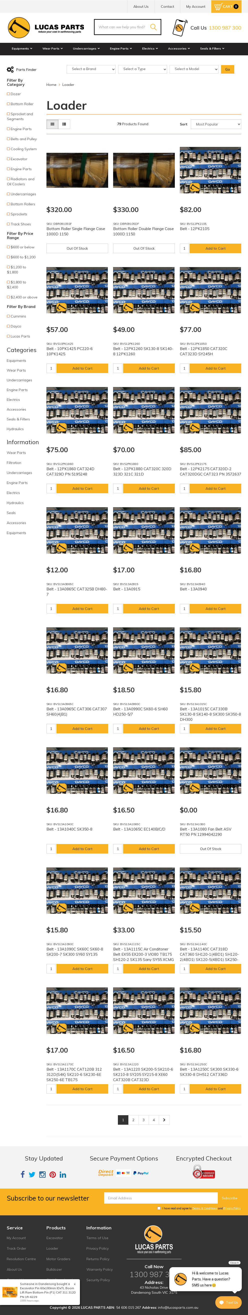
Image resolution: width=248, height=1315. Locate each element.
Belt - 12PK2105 (194, 228)
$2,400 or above (24, 297)
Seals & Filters (212, 48)
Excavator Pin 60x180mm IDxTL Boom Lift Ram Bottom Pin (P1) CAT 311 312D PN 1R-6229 (48, 1292)
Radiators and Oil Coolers (20, 181)
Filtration (14, 462)
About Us (141, 6)
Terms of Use (97, 1238)
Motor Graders (58, 1259)
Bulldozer (54, 1269)
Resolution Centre (21, 1259)
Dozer (16, 94)
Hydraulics (21, 59)
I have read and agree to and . (199, 1208)
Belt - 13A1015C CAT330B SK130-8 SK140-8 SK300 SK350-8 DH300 (210, 714)
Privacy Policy (232, 1208)
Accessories (179, 48)
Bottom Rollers (23, 204)
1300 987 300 (154, 1274)
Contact (167, 6)
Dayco (16, 326)
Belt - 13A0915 (126, 589)
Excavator (19, 159)
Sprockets (19, 214)
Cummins (18, 316)
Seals (11, 513)
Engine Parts (121, 48)
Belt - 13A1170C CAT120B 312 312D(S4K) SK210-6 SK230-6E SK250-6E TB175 (74, 1074)
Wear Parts (52, 48)
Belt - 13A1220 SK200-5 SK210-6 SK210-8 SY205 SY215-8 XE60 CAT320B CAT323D (143, 1074)
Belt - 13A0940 (193, 589)
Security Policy (98, 1280)
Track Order (16, 1248)
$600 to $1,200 (23, 257)
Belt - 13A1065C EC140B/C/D (139, 829)
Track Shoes (21, 224)
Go (227, 69)
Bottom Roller (22, 104)
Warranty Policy (99, 1269)
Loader (52, 1248)
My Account (16, 1238)
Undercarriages (86, 48)
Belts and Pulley (24, 139)
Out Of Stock (77, 248)
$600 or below (22, 247)
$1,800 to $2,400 (16, 284)
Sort (183, 124)
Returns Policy (97, 1259)
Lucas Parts (20, 336)
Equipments (22, 48)
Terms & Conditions (204, 1208)
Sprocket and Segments (20, 116)
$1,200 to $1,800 (16, 269)
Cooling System (24, 149)
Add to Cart (216, 248)
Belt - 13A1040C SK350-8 (69, 829)
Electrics (150, 48)
